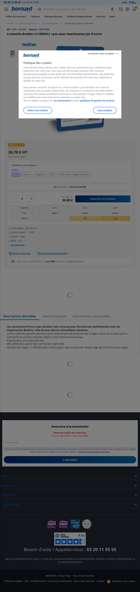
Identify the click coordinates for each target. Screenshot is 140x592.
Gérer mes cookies (38, 110)
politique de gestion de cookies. (97, 100)
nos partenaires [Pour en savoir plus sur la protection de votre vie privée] (61, 100)
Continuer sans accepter (101, 53)
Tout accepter (104, 110)
